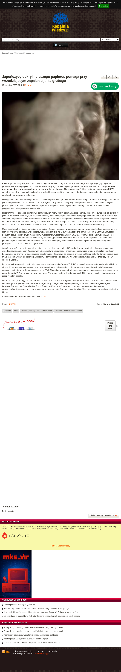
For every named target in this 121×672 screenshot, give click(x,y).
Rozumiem (103, 6)
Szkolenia (53, 651)
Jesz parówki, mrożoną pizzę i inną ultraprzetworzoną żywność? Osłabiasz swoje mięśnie (41, 612)
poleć (117, 326)
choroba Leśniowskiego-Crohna (68, 311)
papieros (7, 311)
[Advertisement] (60, 64)
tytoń (16, 311)
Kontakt (41, 651)
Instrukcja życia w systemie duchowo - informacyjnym (26, 639)
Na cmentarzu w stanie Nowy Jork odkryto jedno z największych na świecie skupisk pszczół (42, 616)
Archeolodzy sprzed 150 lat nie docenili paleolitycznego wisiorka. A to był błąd (36, 608)
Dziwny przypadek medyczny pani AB (19, 605)
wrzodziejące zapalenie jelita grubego (36, 311)
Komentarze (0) (11, 506)
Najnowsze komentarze (14, 622)
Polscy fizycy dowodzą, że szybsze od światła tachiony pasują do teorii (33, 627)
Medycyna (28, 85)
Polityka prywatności (23, 651)
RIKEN (12, 304)
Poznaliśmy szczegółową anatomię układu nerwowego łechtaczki (31, 635)
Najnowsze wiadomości (14, 599)
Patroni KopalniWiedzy (60, 546)
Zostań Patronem (11, 521)
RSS (7, 651)
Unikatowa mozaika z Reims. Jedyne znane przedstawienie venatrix (32, 642)
